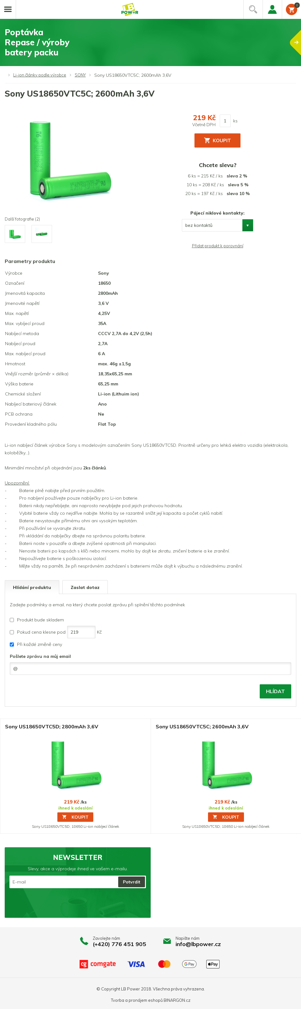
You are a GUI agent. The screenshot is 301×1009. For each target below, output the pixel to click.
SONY (80, 74)
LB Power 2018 (136, 988)
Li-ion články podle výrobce (39, 74)
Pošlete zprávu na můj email (40, 656)
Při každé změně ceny (39, 644)
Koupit (75, 817)
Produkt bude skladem (40, 620)
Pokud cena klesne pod (41, 632)
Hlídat (275, 691)
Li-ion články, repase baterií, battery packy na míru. (130, 10)
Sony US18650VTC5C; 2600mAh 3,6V (202, 727)
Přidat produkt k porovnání (217, 245)
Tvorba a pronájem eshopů (137, 1000)
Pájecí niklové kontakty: (217, 213)
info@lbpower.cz (198, 944)
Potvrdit (131, 882)
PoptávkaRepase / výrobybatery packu (153, 42)
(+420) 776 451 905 (119, 944)
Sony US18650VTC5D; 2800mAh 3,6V (51, 727)
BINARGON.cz (177, 1000)
